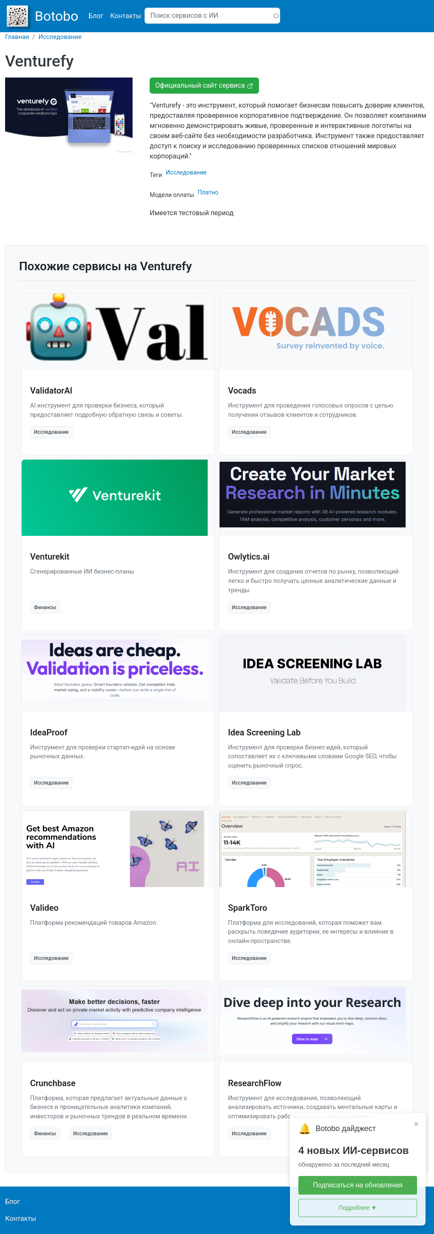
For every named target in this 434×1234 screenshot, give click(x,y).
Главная (17, 37)
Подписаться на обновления (357, 1185)
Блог (96, 16)
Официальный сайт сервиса (204, 85)
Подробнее (358, 1207)
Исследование (60, 37)
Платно (208, 192)
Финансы (45, 607)
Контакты (125, 16)
